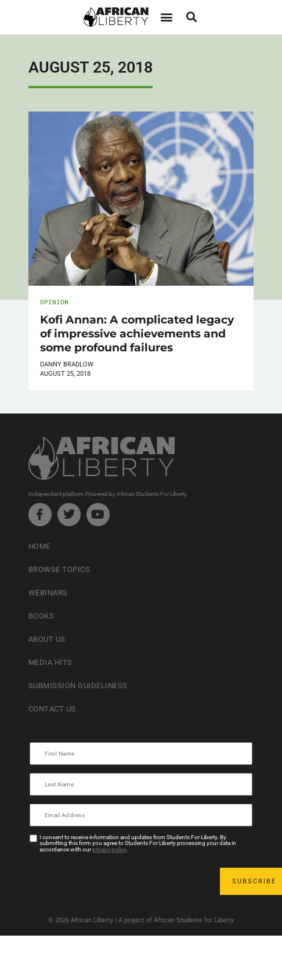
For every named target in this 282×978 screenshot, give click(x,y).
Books (41, 616)
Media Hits (50, 662)
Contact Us (52, 708)
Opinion (54, 301)
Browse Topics (59, 569)
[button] (166, 17)
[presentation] (119, 881)
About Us (47, 639)
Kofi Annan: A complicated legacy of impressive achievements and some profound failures (137, 333)
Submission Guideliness (78, 685)
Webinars (48, 592)
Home (39, 546)
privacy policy (109, 849)
